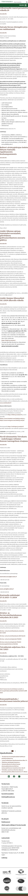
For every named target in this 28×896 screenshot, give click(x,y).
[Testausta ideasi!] (21, 880)
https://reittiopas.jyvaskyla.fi (16, 426)
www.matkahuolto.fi (5, 403)
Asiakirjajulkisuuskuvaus (8, 797)
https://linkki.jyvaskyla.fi (8, 340)
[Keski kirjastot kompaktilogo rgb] (7, 870)
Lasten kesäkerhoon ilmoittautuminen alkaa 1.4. (14, 760)
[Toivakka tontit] (7, 880)
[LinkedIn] (9, 776)
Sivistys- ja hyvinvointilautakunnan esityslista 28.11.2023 (11, 615)
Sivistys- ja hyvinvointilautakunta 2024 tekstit (12, 636)
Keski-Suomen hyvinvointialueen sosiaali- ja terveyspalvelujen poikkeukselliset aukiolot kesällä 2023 (13, 690)
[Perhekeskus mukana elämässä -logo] (21, 872)
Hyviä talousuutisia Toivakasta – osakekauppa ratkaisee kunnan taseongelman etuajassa (14, 439)
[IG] (19, 776)
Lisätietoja (4, 858)
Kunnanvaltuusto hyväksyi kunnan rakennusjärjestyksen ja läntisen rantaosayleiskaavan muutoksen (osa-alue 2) (13, 766)
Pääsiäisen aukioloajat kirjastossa (11, 762)
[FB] (14, 776)
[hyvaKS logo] (21, 887)
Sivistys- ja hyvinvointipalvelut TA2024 (10, 639)
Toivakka (7, 1)
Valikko (23, 5)
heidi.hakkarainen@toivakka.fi (8, 576)
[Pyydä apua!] (7, 888)
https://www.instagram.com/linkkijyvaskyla (12, 420)
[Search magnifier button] (27, 2)
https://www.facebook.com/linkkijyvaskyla (12, 418)
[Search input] (19, 2)
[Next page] (15, 751)
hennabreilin (3, 14)
